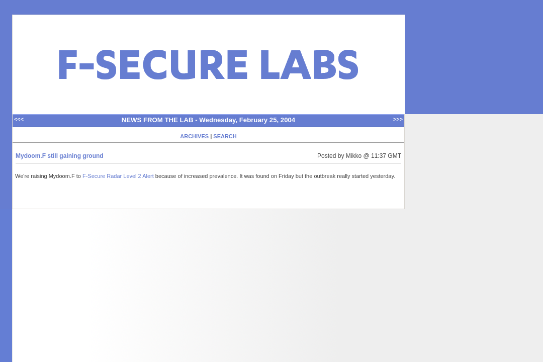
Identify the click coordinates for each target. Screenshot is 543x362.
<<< (19, 120)
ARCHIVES (194, 136)
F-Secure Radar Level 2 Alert (118, 176)
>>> (398, 120)
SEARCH (224, 136)
